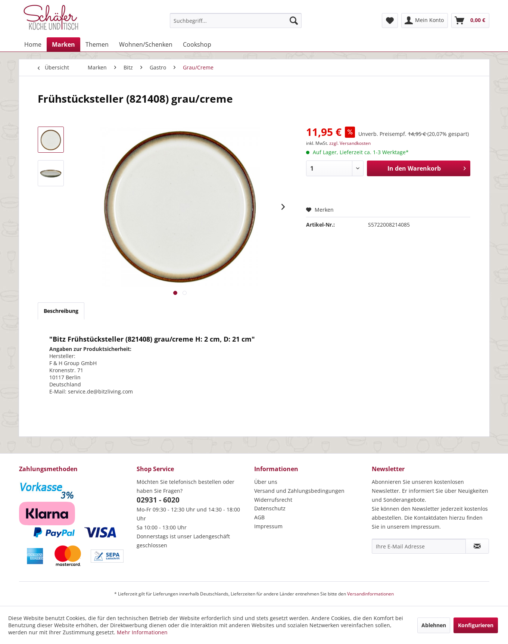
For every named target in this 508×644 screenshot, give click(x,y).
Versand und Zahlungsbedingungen (299, 490)
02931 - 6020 (158, 500)
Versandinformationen (370, 594)
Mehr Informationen (142, 632)
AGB (259, 517)
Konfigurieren (475, 625)
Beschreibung (61, 310)
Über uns (265, 481)
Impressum (268, 526)
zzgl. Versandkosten (350, 143)
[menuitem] (236, 20)
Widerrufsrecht (273, 499)
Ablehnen (433, 625)
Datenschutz (270, 508)
